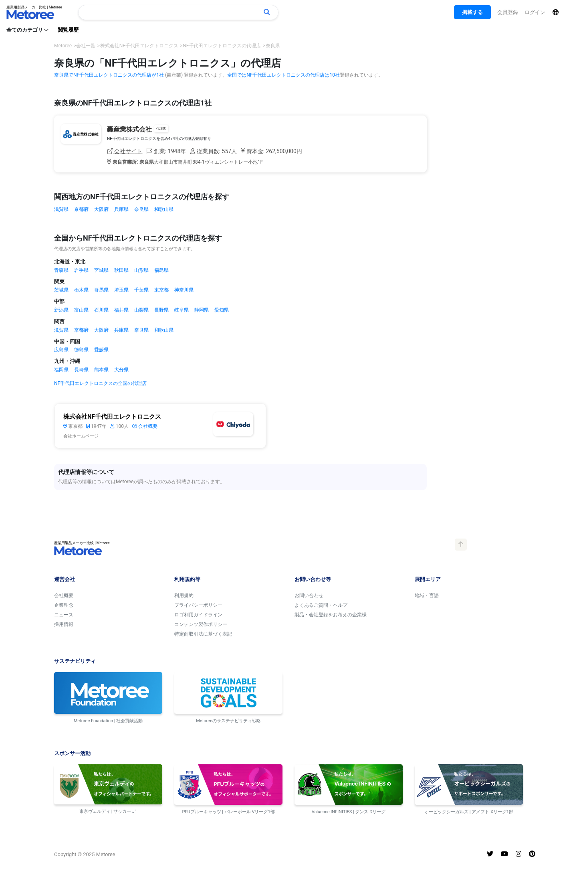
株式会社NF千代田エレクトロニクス (112, 416)
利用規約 (184, 595)
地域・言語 (427, 595)
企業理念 (63, 605)
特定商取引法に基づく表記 (203, 634)
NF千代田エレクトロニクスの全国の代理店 (100, 383)
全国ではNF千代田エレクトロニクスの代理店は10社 (283, 75)
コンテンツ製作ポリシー (200, 624)
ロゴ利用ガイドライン (198, 615)
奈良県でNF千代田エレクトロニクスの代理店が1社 (109, 75)
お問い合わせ (309, 595)
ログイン (535, 12)
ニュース (63, 615)
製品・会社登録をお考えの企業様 (331, 615)
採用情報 (63, 624)
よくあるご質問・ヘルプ (321, 605)
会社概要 (144, 426)
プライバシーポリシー (198, 605)
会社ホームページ (81, 436)
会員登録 (507, 12)
